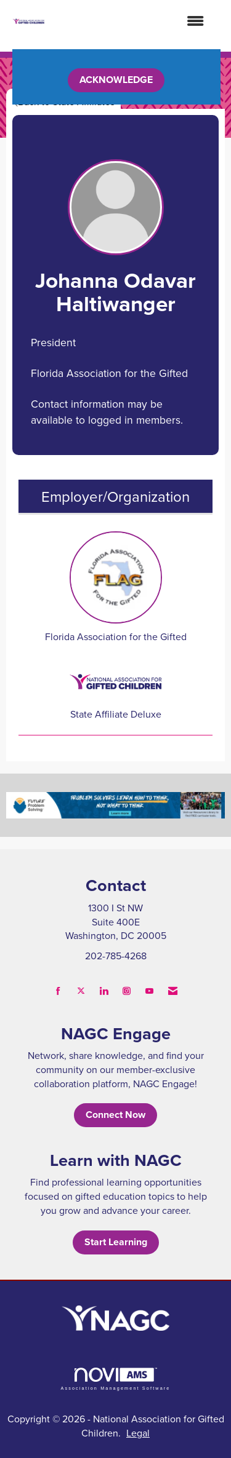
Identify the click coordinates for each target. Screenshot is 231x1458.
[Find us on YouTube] (149, 990)
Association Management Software (115, 1379)
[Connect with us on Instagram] (126, 990)
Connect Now (115, 1114)
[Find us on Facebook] (58, 990)
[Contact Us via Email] (173, 990)
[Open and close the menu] (130, 21)
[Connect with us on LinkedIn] (104, 990)
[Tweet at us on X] (81, 990)
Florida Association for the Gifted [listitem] (116, 587)
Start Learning (115, 1242)
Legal (138, 1433)
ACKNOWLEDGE (116, 80)
